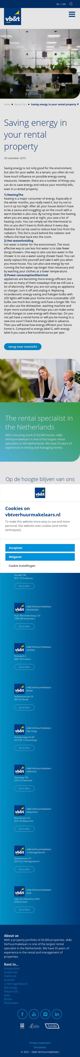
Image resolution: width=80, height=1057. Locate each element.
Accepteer (15, 548)
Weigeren (15, 557)
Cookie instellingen (22, 566)
